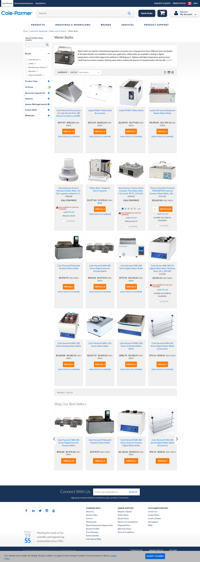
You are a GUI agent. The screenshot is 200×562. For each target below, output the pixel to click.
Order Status (123, 515)
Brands (106, 25)
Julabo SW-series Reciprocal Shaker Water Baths (162, 111)
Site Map (173, 550)
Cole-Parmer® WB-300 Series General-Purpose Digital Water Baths (131, 443)
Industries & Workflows (73, 25)
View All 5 (131, 287)
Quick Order (147, 13)
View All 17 (100, 131)
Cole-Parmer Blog (93, 539)
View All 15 (68, 131)
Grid (169, 72)
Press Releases (92, 532)
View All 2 (69, 287)
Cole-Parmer (7, 3)
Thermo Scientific (35, 75)
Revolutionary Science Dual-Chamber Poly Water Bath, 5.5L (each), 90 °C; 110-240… (131, 191)
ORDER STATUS (179, 3)
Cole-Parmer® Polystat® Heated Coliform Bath (68, 267)
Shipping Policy (124, 525)
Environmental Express (24, 3)
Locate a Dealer (154, 518)
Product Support (156, 25)
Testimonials (91, 522)
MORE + (169, 60)
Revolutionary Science (37, 67)
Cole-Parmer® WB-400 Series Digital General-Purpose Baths (100, 268)
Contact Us (152, 511)
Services (128, 25)
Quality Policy (92, 515)
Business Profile (92, 529)
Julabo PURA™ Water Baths (131, 110)
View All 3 (162, 131)
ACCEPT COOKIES (155, 556)
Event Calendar (92, 536)
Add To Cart (166, 209)
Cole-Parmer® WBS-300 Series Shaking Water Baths (68, 344)
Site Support (153, 522)
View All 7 (131, 131)
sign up (133, 492)
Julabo (30, 63)
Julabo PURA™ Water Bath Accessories (100, 111)
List (165, 72)
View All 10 (100, 287)
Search (46, 44)
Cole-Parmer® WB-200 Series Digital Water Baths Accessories (162, 346)
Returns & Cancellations (128, 522)
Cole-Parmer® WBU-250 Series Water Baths (100, 344)
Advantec (32, 71)
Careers (89, 518)
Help (195, 3)
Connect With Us (75, 491)
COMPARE (70, 221)
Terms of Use (136, 550)
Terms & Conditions (126, 532)
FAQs (150, 525)
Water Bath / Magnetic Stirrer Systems (100, 189)
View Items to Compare (69, 136)
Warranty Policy (124, 529)
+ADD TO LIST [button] (68, 212)
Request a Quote (125, 511)
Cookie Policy (153, 515)
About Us (90, 511)
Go (130, 13)
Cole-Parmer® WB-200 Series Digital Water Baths (131, 267)
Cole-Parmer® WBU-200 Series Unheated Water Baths (131, 346)
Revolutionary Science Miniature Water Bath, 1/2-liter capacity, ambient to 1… (68, 191)
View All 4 (100, 209)
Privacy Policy (156, 550)
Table (172, 72)
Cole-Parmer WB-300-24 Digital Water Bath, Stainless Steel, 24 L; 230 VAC (162, 268)
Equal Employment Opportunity (99, 525)
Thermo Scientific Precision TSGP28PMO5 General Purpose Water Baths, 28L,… (162, 191)
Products (38, 25)
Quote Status (123, 518)
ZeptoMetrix (40, 3)
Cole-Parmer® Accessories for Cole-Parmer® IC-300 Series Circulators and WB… (68, 113)
